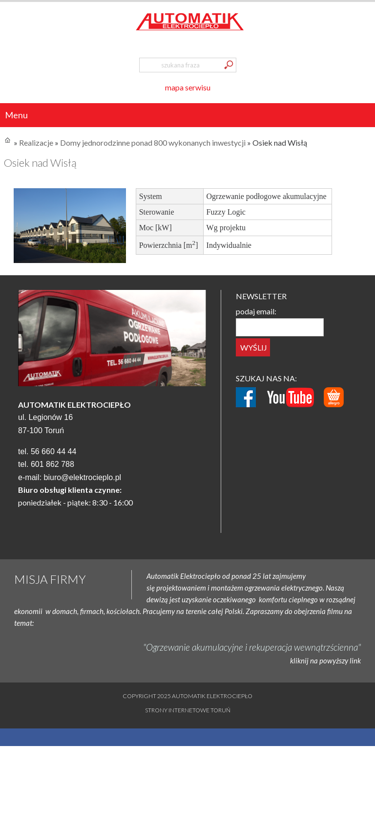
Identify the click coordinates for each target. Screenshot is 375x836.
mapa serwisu (187, 87)
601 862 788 (52, 464)
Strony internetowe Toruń (187, 710)
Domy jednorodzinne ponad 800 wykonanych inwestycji (153, 142)
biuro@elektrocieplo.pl (83, 477)
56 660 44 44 (53, 451)
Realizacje (36, 142)
